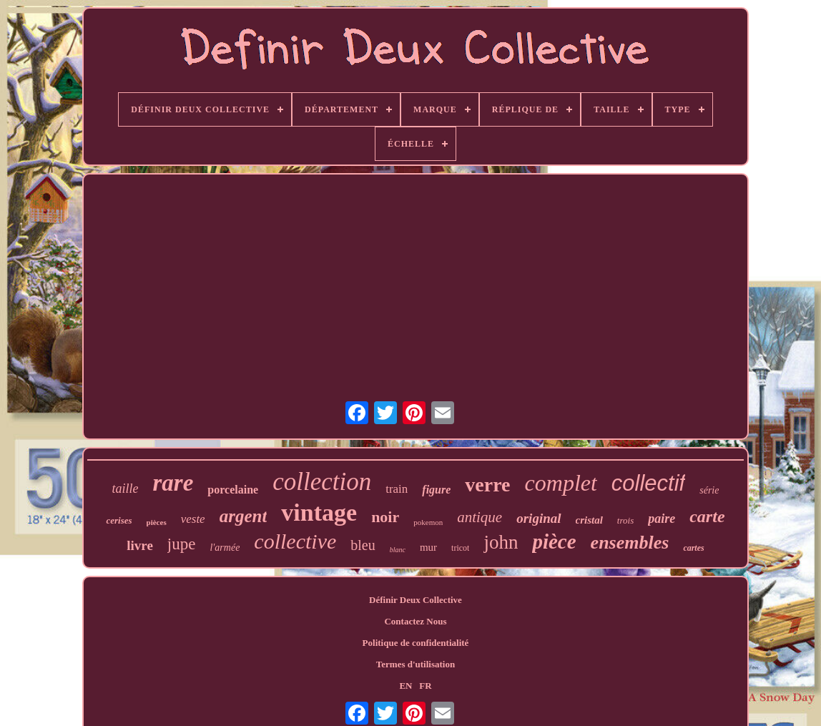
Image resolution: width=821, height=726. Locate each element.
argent (243, 516)
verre (487, 485)
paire (661, 518)
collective (295, 541)
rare (173, 483)
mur (428, 547)
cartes (693, 548)
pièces (157, 522)
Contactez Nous (415, 621)
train (396, 489)
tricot (460, 548)
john (500, 542)
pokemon (428, 522)
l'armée (225, 547)
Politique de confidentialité (416, 642)
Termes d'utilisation (415, 664)
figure (436, 490)
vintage (319, 512)
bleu (362, 545)
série (709, 490)
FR (425, 685)
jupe (181, 544)
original (538, 518)
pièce (554, 541)
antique (479, 517)
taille (125, 488)
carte (706, 516)
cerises (119, 520)
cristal (589, 520)
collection (321, 482)
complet (561, 483)
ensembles (630, 542)
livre (140, 545)
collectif (648, 483)
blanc (397, 550)
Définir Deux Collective (415, 599)
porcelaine (232, 490)
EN (405, 685)
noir (385, 517)
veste (193, 519)
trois (625, 520)
